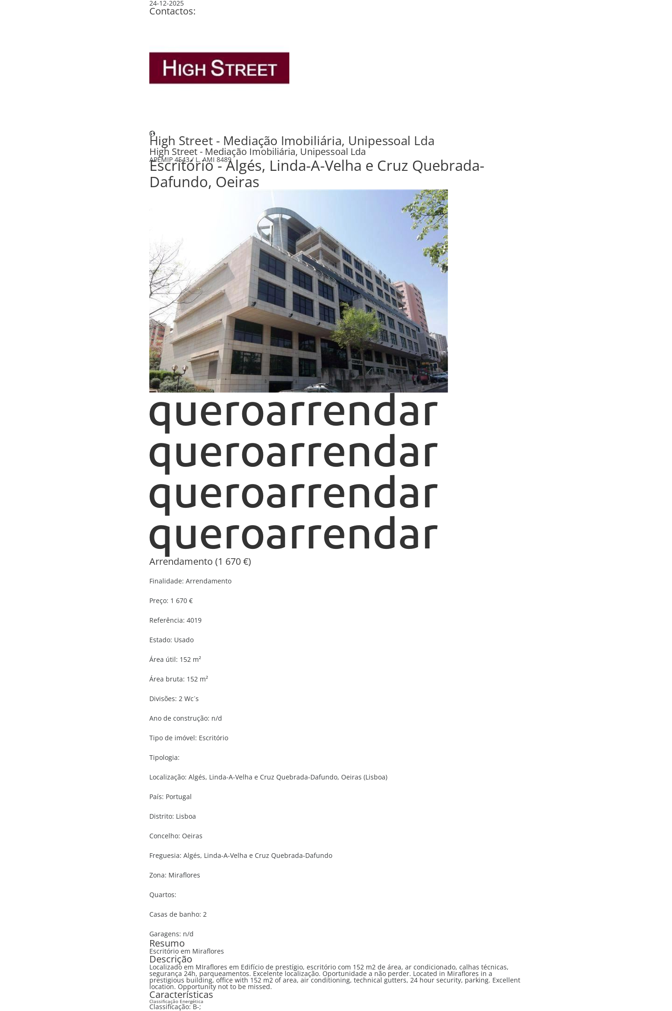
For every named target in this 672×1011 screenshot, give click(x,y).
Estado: (160, 639)
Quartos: (162, 894)
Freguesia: (165, 855)
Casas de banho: (175, 914)
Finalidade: (166, 580)
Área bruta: (167, 678)
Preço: (158, 600)
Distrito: (161, 816)
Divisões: (163, 698)
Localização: (168, 776)
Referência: (167, 620)
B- (196, 1007)
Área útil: (163, 659)
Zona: (158, 875)
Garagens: (165, 933)
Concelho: (164, 835)
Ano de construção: (179, 718)
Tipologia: (164, 757)
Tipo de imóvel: (173, 737)
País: (156, 796)
